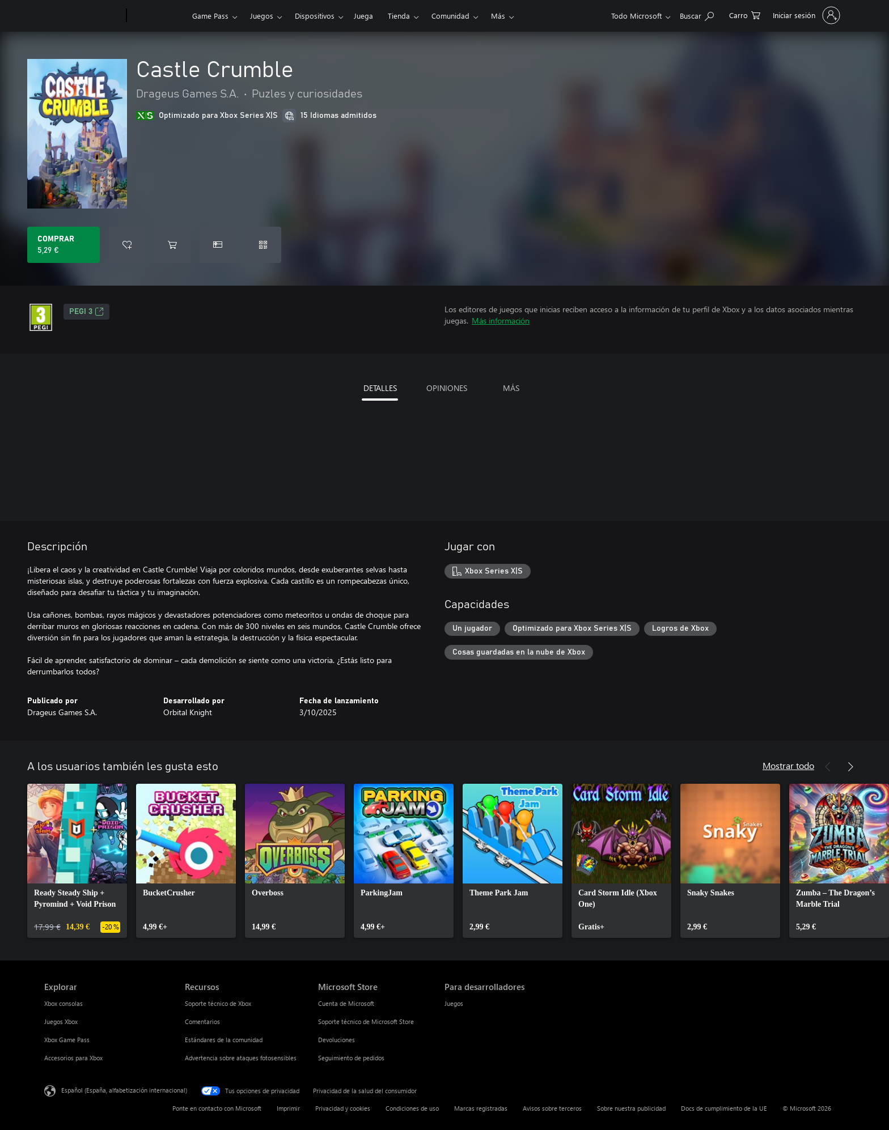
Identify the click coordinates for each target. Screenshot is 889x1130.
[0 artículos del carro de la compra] (744, 14)
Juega (363, 15)
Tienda (399, 15)
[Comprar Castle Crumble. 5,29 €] (63, 245)
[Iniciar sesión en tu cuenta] (805, 15)
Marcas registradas (480, 1108)
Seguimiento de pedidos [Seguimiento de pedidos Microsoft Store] (351, 1057)
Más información (501, 320)
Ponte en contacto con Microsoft (216, 1108)
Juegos (261, 15)
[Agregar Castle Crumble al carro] (172, 245)
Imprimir (288, 1108)
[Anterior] (827, 767)
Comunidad (450, 15)
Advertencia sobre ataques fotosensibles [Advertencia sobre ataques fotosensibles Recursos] (241, 1057)
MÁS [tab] (511, 388)
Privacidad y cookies (342, 1108)
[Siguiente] (850, 767)
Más (498, 15)
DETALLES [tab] (380, 388)
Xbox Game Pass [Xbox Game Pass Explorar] (67, 1039)
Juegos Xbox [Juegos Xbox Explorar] (61, 1021)
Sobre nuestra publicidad (631, 1108)
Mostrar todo (788, 765)
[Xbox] (158, 16)
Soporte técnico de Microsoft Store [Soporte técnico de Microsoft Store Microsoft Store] (366, 1021)
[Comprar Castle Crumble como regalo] (218, 245)
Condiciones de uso (412, 1108)
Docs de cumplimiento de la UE (724, 1108)
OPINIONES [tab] (446, 388)
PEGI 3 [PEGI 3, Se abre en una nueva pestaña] (86, 311)
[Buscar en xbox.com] (697, 14)
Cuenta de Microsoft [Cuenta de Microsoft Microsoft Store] (346, 1003)
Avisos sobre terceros (552, 1108)
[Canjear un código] (263, 245)
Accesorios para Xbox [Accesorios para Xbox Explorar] (73, 1057)
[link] (77, 861)
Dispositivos (315, 15)
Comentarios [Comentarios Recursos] (202, 1021)
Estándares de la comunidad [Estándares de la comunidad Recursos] (224, 1039)
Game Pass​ (210, 15)
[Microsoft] (83, 16)
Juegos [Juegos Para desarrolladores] (453, 1003)
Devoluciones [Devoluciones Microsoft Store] (336, 1039)
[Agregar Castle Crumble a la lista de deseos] (127, 245)
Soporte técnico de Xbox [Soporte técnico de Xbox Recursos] (218, 1003)
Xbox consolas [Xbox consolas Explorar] (63, 1003)
